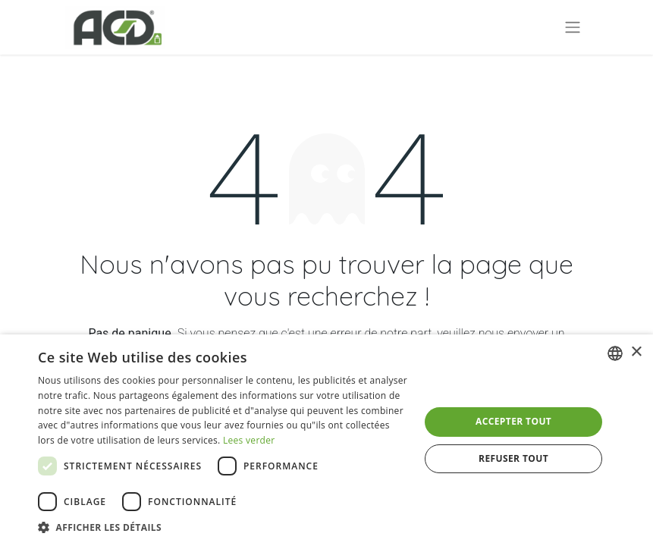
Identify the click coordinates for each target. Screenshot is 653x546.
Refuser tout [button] (513, 458)
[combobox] (615, 353)
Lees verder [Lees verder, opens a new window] (249, 440)
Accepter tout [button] (513, 421)
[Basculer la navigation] (573, 27)
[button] (223, 527)
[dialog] (326, 440)
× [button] (636, 352)
